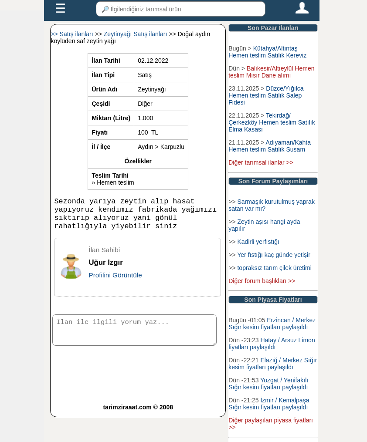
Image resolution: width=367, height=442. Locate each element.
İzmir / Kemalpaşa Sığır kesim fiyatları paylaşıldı (268, 404)
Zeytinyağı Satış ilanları (136, 33)
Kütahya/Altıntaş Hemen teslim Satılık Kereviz (267, 52)
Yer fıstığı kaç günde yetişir (273, 254)
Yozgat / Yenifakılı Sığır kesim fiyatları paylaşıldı (268, 384)
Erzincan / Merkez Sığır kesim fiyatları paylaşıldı (272, 324)
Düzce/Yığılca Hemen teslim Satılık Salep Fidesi (265, 95)
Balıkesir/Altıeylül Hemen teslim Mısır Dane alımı (271, 72)
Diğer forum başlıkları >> (261, 280)
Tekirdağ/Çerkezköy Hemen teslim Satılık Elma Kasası (271, 122)
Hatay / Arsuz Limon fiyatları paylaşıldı (271, 344)
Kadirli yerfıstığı (258, 241)
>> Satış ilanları (73, 33)
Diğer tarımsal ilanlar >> (260, 162)
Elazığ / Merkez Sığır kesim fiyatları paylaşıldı (272, 364)
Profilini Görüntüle (115, 282)
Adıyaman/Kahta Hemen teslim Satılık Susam (269, 146)
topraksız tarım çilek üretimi (274, 267)
